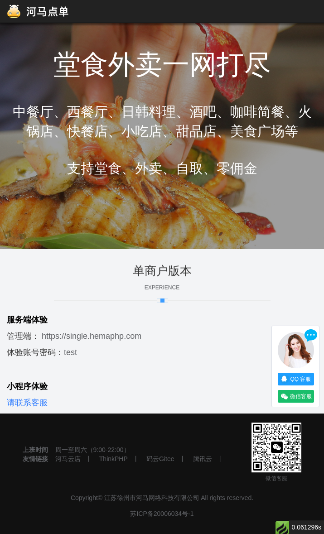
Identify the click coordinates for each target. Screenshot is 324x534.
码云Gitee (160, 458)
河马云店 (68, 458)
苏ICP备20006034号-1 (161, 513)
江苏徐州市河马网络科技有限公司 (151, 497)
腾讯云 (202, 458)
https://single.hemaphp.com (91, 336)
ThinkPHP (113, 458)
